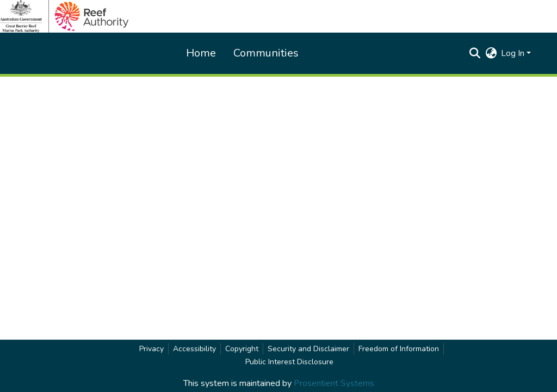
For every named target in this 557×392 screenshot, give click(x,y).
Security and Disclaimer (308, 349)
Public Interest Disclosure (289, 362)
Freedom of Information (398, 349)
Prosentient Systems (334, 383)
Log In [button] (514, 53)
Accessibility (194, 349)
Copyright (241, 349)
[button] (474, 53)
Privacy (151, 349)
